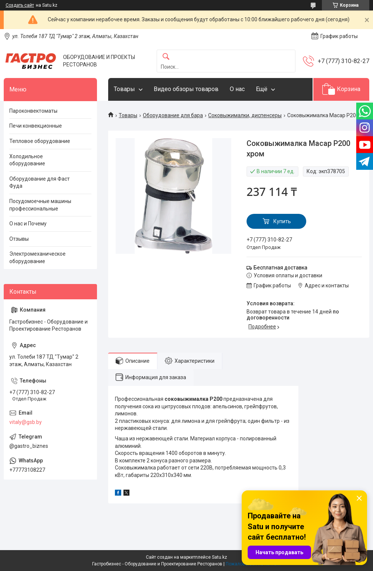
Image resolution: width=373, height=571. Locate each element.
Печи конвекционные (35, 126)
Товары (124, 89)
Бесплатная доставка (280, 268)
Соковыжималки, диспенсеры (245, 115)
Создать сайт (20, 5)
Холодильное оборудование (27, 160)
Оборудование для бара (173, 115)
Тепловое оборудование (39, 141)
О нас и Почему (28, 224)
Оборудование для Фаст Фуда (39, 182)
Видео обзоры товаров (186, 89)
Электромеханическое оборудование (37, 257)
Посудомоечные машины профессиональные (40, 205)
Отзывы (19, 239)
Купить (282, 221)
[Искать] (166, 57)
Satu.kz (219, 557)
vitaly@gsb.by (25, 422)
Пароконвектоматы (33, 111)
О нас (237, 89)
